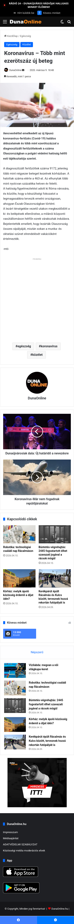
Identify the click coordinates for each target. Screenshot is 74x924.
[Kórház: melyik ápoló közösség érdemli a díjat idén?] (19, 578)
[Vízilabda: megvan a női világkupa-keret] (15, 670)
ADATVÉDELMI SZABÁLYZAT (20, 844)
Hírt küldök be (24, 13)
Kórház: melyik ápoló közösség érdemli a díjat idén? (18, 595)
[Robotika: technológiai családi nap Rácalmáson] (19, 534)
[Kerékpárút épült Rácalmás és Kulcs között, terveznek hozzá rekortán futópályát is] (55, 578)
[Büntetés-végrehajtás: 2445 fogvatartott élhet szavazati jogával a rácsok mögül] (55, 534)
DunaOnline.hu (60, 908)
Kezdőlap (11, 36)
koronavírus (49, 346)
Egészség (25, 36)
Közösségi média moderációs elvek (24, 850)
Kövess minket (48, 13)
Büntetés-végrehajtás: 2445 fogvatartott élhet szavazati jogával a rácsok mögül (46, 704)
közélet (37, 355)
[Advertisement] (37, 299)
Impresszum (10, 832)
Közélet (26, 44)
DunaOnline (15, 70)
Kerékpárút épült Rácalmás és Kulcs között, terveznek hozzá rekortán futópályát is (47, 740)
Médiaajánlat (10, 838)
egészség (24, 346)
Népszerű (37, 652)
